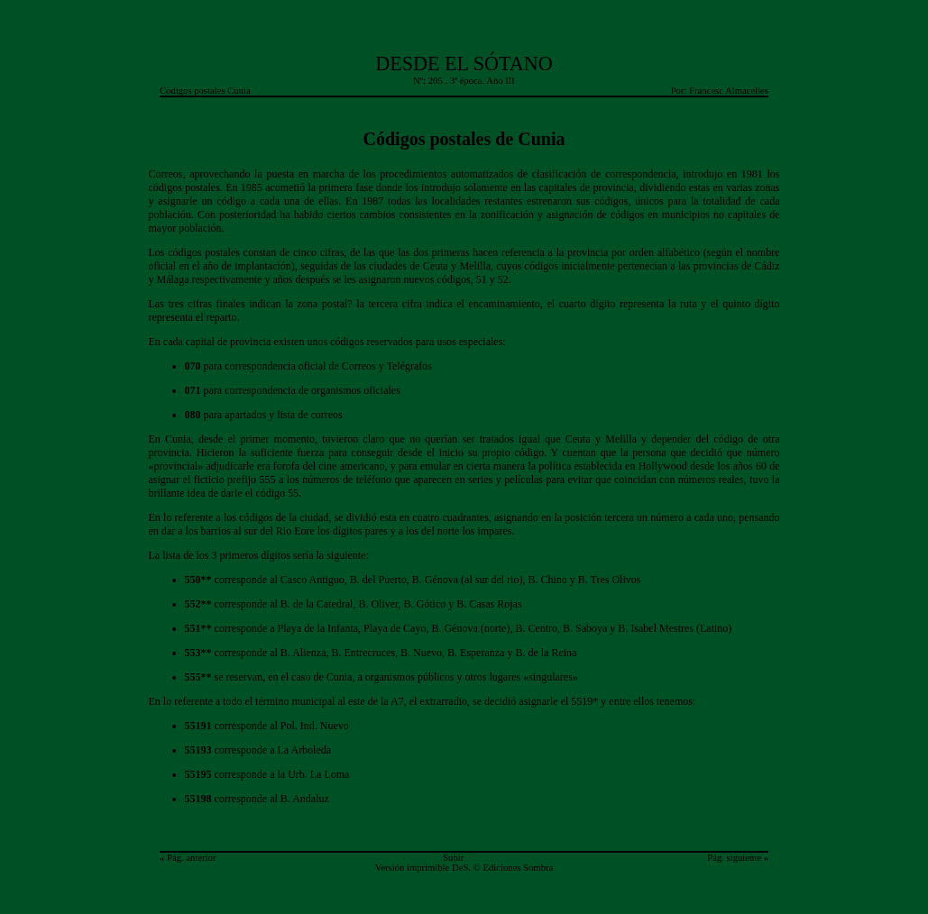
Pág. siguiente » (737, 858)
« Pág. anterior (188, 858)
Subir (453, 858)
